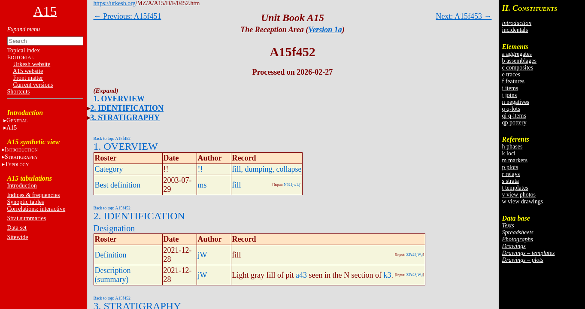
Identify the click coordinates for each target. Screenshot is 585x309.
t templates (515, 188)
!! (200, 169)
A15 (11, 127)
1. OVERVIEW (119, 98)
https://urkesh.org (115, 3)
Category (109, 169)
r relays (511, 174)
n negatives (515, 102)
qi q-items (514, 115)
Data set (17, 227)
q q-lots (511, 109)
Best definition (118, 185)
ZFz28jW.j (414, 254)
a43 (301, 275)
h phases (512, 146)
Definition (111, 255)
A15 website (28, 71)
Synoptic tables (25, 202)
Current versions (33, 85)
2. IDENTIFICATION (127, 108)
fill (236, 185)
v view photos (519, 194)
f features (513, 81)
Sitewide (17, 237)
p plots (510, 167)
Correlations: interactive (36, 209)
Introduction (22, 185)
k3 (387, 275)
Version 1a (325, 29)
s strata (510, 181)
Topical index (23, 50)
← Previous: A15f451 (127, 16)
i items (510, 88)
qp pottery (514, 122)
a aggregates (517, 54)
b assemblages (519, 61)
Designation (114, 228)
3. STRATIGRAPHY (125, 117)
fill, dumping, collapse (267, 169)
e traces (511, 74)
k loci (509, 153)
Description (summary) (113, 275)
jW (202, 255)
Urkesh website (32, 64)
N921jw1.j (292, 184)
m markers (514, 160)
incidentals (515, 30)
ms (202, 185)
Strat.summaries (26, 218)
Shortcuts (18, 91)
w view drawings (522, 201)
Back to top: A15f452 (112, 138)
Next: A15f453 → (464, 16)
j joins (509, 95)
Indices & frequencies (33, 195)
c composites (517, 67)
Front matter (28, 78)
